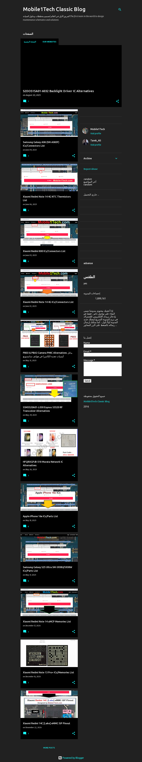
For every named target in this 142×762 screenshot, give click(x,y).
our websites (48, 42)
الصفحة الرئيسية (29, 42)
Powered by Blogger (71, 757)
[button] (117, 101)
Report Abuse (91, 169)
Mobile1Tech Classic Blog (97, 401)
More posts (49, 748)
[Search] (120, 9)
